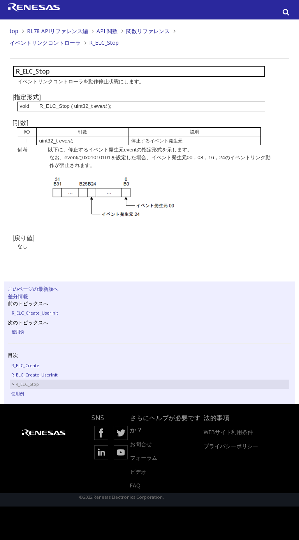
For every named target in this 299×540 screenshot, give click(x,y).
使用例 (18, 331)
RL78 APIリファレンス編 (57, 31)
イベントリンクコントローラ (45, 42)
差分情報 (18, 296)
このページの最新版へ (33, 288)
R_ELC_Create (25, 365)
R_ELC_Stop (104, 42)
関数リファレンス (148, 31)
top (14, 31)
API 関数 (107, 31)
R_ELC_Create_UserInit (35, 313)
